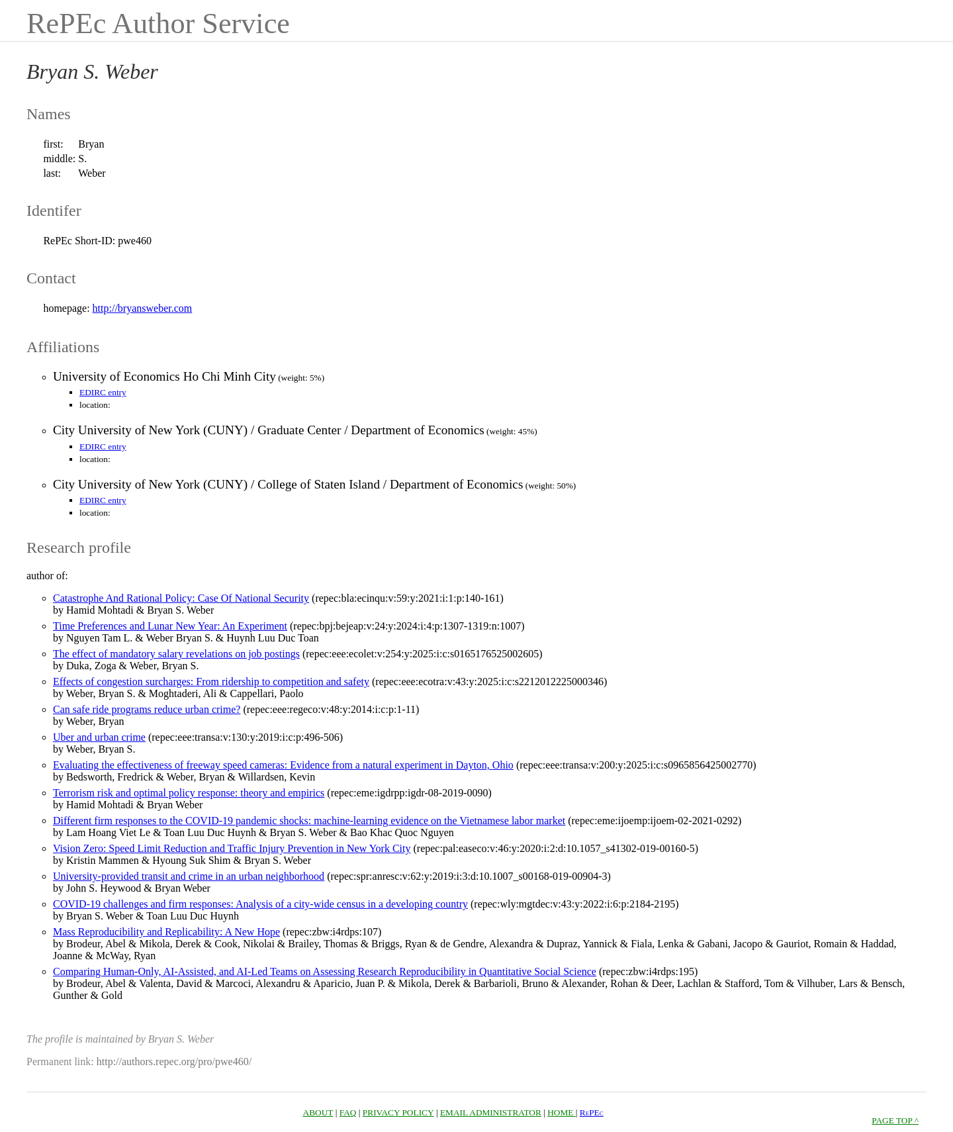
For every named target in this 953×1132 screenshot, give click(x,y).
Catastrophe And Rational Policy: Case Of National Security (181, 598)
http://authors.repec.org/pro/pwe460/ (174, 1061)
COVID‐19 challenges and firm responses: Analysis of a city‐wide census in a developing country (260, 904)
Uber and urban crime (99, 737)
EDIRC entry (102, 392)
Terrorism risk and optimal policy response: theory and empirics (188, 792)
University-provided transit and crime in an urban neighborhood (188, 876)
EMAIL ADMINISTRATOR (490, 1112)
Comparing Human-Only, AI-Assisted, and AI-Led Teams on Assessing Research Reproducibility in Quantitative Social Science (324, 971)
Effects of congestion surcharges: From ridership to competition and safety (211, 681)
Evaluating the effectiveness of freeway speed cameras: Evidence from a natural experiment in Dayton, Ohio (283, 765)
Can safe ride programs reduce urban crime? (146, 709)
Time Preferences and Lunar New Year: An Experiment (170, 626)
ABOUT (318, 1112)
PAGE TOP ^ (895, 1120)
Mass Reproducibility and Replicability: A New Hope (166, 931)
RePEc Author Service (158, 23)
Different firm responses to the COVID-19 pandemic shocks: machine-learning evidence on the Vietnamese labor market (309, 820)
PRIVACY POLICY (398, 1112)
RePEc (592, 1112)
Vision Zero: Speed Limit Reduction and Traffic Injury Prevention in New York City (231, 848)
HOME (561, 1112)
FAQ (348, 1112)
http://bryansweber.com (143, 308)
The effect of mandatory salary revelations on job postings (176, 653)
